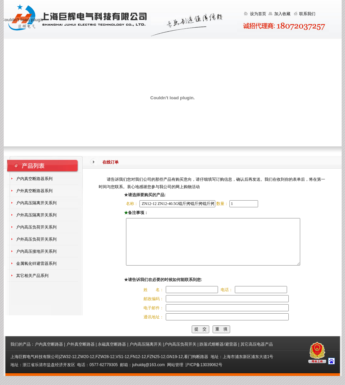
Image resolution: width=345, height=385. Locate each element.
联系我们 (307, 13)
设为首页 (258, 13)
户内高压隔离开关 (145, 353)
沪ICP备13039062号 (203, 374)
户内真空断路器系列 (34, 178)
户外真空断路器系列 (34, 190)
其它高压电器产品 (257, 353)
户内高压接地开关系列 (36, 251)
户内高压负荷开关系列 (36, 227)
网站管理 (175, 374)
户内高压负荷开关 (180, 353)
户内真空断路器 (49, 353)
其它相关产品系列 (32, 275)
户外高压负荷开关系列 (36, 239)
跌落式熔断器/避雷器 (218, 353)
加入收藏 (282, 13)
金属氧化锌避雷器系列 (36, 263)
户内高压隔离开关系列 (36, 203)
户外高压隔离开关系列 (36, 215)
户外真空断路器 (80, 353)
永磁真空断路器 (112, 353)
